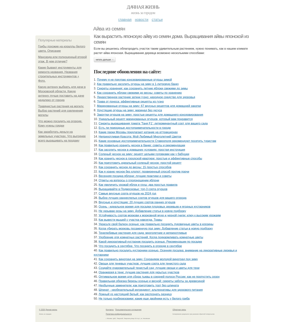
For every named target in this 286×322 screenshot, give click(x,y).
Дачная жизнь (143, 7)
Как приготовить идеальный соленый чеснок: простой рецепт (140, 162)
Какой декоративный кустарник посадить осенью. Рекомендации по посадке (150, 241)
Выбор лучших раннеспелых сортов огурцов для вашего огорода (143, 197)
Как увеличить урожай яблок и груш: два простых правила (138, 184)
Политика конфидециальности (119, 314)
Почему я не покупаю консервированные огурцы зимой (134, 79)
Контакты (110, 310)
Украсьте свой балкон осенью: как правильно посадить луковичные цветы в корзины (156, 224)
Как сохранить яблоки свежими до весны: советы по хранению (139, 92)
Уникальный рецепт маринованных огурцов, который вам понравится (146, 119)
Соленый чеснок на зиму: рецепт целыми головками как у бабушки (144, 154)
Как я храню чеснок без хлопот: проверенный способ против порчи (144, 171)
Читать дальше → (105, 59)
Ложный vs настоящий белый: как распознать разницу (135, 294)
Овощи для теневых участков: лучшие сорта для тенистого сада (142, 263)
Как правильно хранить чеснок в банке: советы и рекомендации (142, 145)
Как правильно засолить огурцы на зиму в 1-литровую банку (138, 84)
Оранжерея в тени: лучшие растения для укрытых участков (139, 272)
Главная (125, 20)
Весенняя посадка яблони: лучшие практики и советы (135, 176)
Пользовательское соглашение (128, 310)
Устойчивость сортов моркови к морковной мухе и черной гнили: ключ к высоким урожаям (160, 215)
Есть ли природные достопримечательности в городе (135, 127)
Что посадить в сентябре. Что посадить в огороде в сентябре (140, 246)
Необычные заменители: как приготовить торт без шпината (139, 285)
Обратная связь (179, 310)
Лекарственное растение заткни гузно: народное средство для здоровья (146, 97)
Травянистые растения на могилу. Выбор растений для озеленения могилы (61, 111)
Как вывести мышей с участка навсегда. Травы (130, 219)
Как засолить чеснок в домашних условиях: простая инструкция (142, 149)
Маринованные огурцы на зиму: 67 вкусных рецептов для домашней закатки (149, 105)
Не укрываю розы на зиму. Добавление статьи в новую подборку (142, 211)
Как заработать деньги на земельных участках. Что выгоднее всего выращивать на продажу (62, 136)
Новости (141, 20)
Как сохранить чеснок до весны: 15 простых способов (135, 167)
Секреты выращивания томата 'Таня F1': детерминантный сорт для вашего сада (153, 123)
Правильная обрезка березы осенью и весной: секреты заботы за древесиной (152, 281)
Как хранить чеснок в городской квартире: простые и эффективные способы (150, 158)
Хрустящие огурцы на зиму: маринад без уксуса (129, 110)
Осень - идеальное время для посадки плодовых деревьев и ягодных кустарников (154, 206)
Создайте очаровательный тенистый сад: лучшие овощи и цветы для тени (149, 267)
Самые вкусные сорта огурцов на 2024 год (127, 193)
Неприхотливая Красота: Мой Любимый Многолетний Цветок (140, 136)
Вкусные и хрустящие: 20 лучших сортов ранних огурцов (137, 202)
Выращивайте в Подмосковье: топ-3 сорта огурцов (133, 189)
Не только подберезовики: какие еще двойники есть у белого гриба (144, 298)
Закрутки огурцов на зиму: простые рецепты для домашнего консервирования (150, 114)
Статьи (157, 20)
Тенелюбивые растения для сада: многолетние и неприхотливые (143, 232)
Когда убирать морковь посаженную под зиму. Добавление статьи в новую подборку (156, 228)
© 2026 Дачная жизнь (48, 310)
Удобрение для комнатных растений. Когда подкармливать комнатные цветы (151, 237)
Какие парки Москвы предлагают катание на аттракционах (138, 132)
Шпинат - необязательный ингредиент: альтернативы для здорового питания (151, 289)
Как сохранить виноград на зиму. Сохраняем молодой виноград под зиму (148, 259)
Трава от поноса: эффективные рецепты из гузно (130, 101)
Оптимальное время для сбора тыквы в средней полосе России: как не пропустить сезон (159, 276)
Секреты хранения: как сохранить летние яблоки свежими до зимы (142, 88)
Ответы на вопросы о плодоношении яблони (129, 180)
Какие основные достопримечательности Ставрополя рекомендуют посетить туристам (157, 140)
